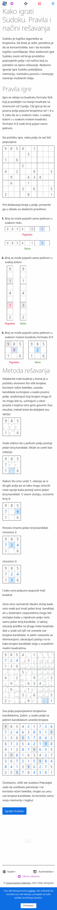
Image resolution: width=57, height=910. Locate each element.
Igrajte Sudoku (14, 811)
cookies (31, 890)
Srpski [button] (10, 871)
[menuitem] (11, 3)
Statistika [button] (39, 3)
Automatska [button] (45, 871)
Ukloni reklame (31, 876)
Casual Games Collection (18, 882)
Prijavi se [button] (53, 3)
